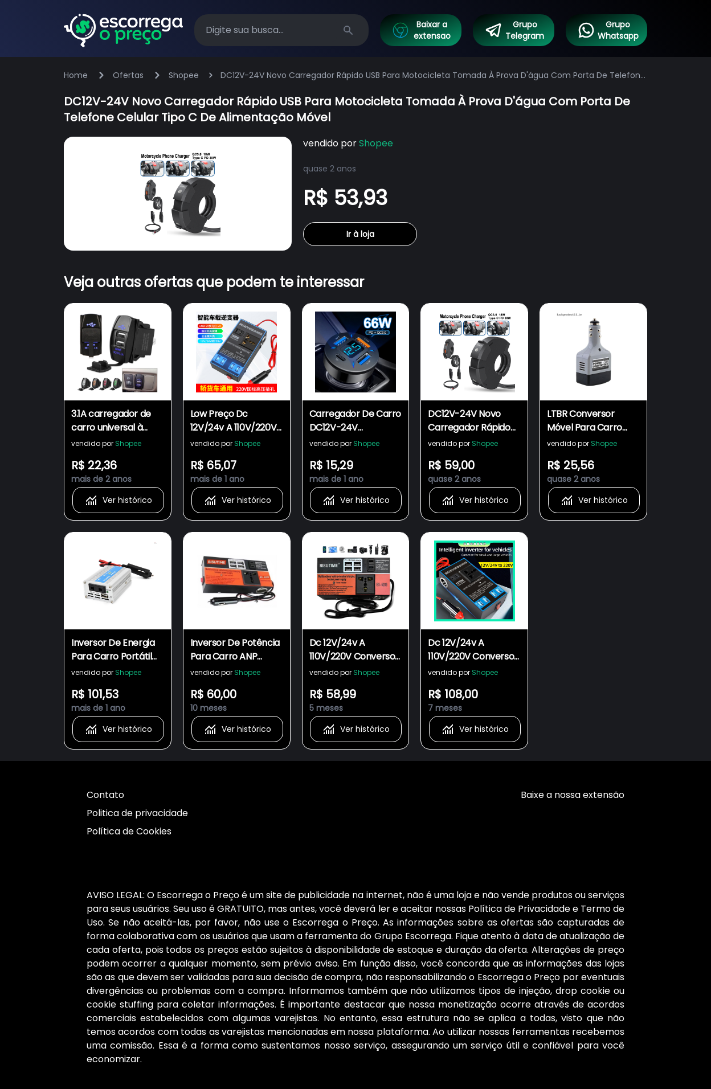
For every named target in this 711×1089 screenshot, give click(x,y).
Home (76, 75)
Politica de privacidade (137, 813)
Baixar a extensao (421, 30)
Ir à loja (360, 234)
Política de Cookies (129, 831)
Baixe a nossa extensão (572, 794)
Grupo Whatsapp (608, 30)
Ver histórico (118, 500)
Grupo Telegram (514, 30)
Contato (105, 794)
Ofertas (128, 75)
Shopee (184, 75)
